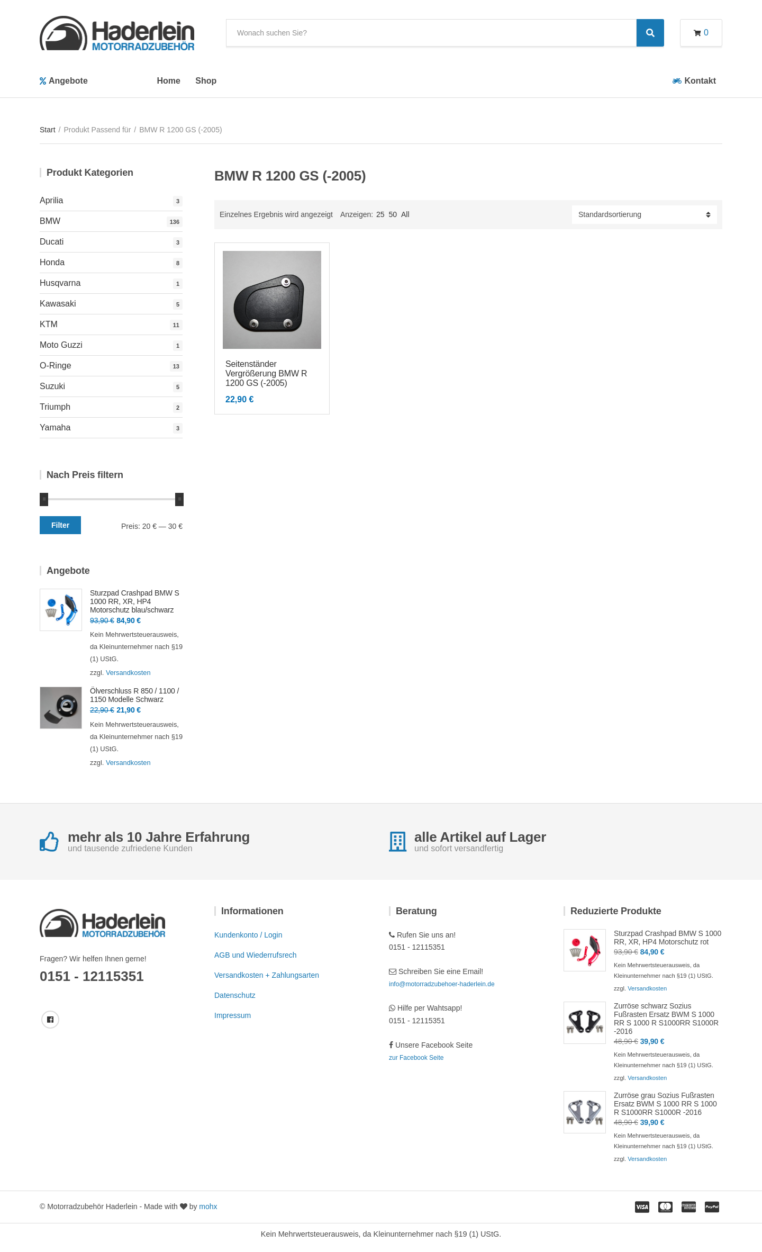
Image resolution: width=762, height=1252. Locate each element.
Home (168, 80)
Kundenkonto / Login (248, 935)
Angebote (68, 80)
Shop (205, 80)
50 (393, 214)
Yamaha (55, 427)
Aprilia (51, 200)
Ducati (52, 241)
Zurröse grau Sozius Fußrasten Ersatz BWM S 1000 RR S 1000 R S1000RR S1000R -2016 (665, 1103)
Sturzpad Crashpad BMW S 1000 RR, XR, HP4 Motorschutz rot (667, 937)
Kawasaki (58, 303)
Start (48, 129)
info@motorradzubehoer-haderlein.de (442, 984)
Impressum (232, 1015)
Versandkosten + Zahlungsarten (266, 975)
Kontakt (700, 80)
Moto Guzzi (61, 344)
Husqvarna (60, 282)
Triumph (55, 406)
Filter (60, 525)
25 (380, 214)
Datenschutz (235, 995)
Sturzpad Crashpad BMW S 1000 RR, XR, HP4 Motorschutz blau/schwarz (134, 601)
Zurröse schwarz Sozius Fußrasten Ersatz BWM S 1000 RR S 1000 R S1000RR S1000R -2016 (666, 1018)
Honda (52, 262)
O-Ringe (55, 365)
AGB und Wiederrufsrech (255, 955)
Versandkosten (128, 673)
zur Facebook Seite (416, 1057)
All (405, 214)
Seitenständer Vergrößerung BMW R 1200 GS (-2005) (266, 373)
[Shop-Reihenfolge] (644, 214)
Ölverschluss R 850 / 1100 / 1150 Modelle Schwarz (134, 695)
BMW (50, 221)
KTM (49, 324)
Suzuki (52, 386)
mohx (208, 1206)
